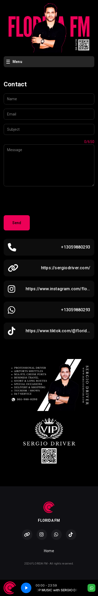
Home (49, 551)
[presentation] (43, 201)
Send (16, 223)
